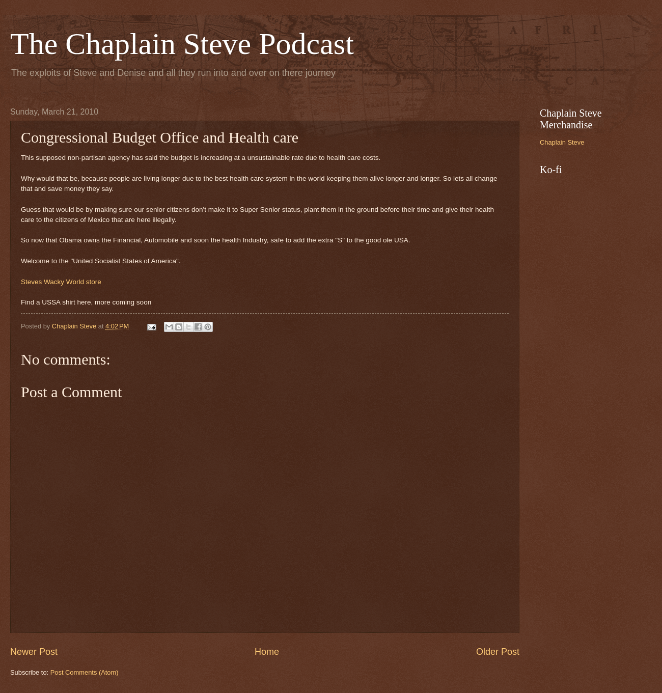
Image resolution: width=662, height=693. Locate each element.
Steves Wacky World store (61, 282)
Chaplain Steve (562, 142)
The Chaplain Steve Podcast (182, 44)
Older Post (497, 652)
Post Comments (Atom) (84, 672)
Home (267, 652)
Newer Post (34, 652)
